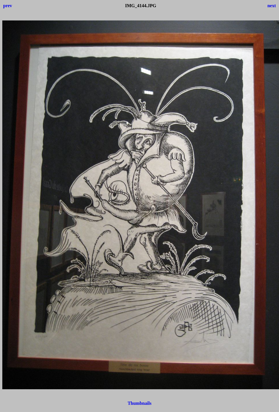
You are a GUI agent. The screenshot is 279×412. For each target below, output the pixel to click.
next (271, 5)
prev (7, 5)
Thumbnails (140, 403)
